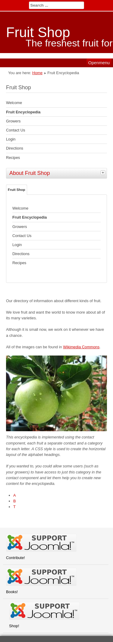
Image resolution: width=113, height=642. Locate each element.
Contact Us (15, 130)
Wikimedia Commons (81, 347)
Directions (14, 148)
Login (10, 139)
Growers (13, 121)
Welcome (14, 102)
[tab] (104, 172)
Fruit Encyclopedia (23, 112)
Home (37, 73)
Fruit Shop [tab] (16, 189)
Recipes (13, 157)
